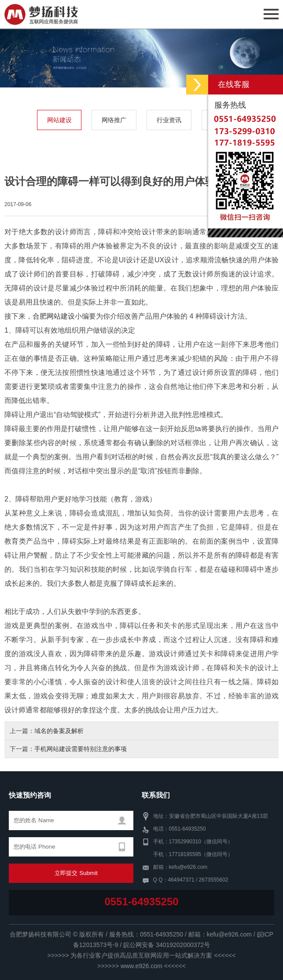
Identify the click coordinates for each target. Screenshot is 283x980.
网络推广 (114, 119)
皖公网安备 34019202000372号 (166, 944)
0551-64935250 (141, 901)
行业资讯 (169, 119)
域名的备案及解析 (59, 730)
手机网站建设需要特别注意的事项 (80, 748)
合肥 (40, 316)
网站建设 (59, 119)
